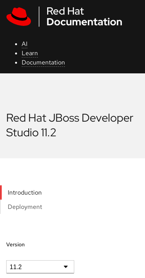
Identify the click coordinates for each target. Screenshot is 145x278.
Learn (30, 53)
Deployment (25, 207)
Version (15, 244)
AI (24, 44)
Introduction (25, 192)
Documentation (43, 62)
